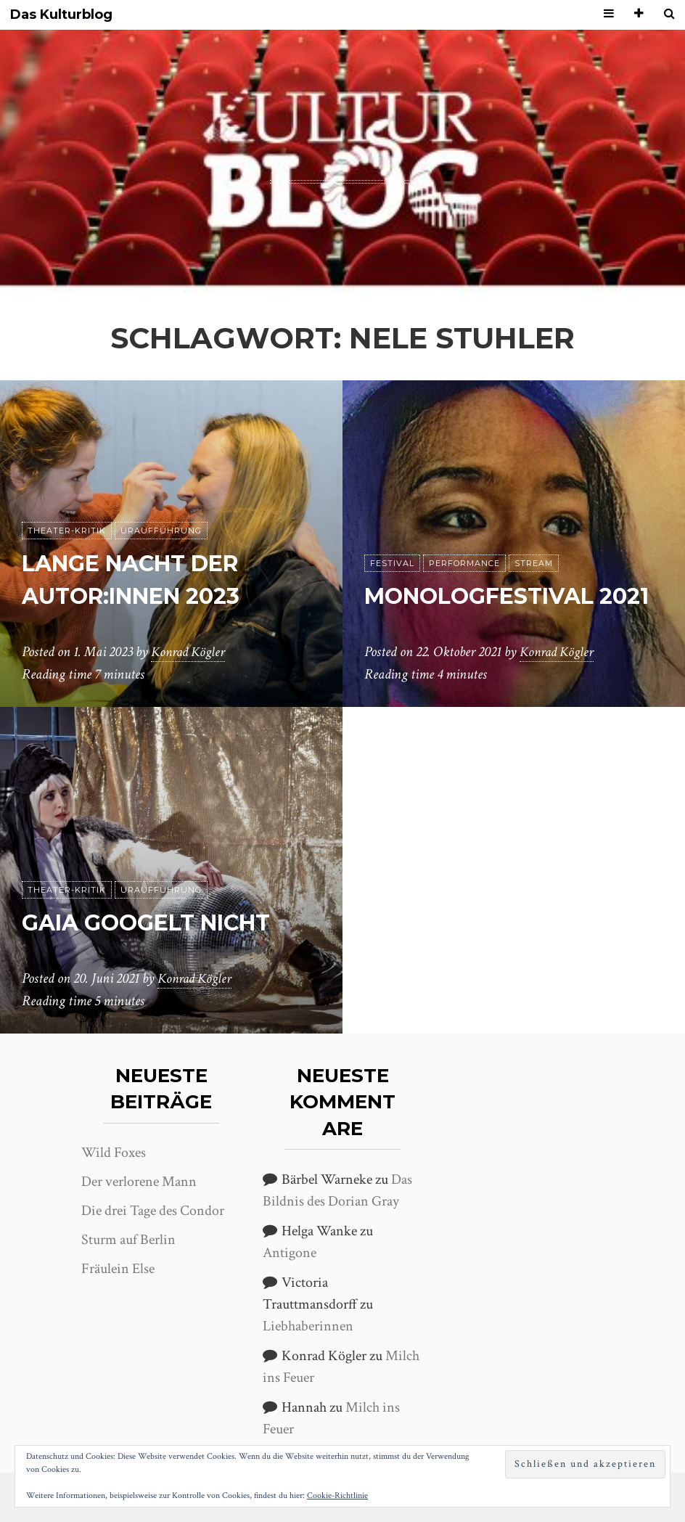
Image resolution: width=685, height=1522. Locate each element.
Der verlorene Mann (139, 1181)
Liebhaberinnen (308, 1326)
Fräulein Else (118, 1268)
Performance (464, 530)
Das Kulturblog (61, 14)
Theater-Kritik (67, 530)
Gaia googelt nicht (157, 922)
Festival (392, 530)
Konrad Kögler (190, 652)
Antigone (289, 1252)
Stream (533, 530)
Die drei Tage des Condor (152, 1210)
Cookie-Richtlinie (337, 1495)
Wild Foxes (113, 1152)
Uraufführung (161, 530)
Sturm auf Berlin (128, 1239)
